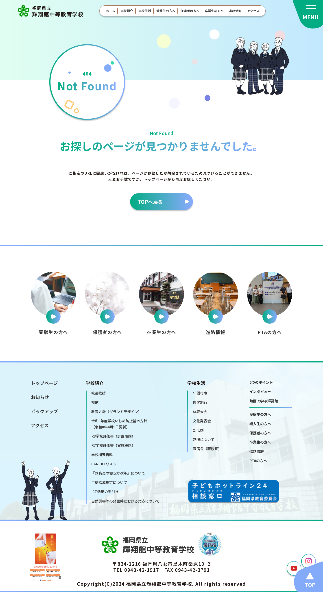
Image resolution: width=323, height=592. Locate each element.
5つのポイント (261, 382)
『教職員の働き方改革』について (118, 473)
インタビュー (260, 391)
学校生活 (144, 11)
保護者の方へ (190, 11)
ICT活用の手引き (105, 491)
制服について (203, 439)
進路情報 (235, 11)
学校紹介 (126, 11)
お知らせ (40, 397)
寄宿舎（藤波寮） (207, 448)
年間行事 (200, 393)
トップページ (44, 383)
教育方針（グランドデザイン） (116, 411)
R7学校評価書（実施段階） (113, 445)
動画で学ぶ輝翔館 (263, 400)
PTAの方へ (258, 460)
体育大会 (200, 411)
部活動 (198, 430)
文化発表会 (202, 420)
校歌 (94, 402)
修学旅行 (200, 402)
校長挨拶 (98, 393)
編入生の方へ (260, 423)
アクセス (253, 11)
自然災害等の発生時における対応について (125, 501)
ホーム (110, 11)
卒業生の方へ (214, 11)
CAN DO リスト (103, 463)
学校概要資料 (102, 454)
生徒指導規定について (109, 482)
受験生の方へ (165, 11)
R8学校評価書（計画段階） (113, 436)
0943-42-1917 (141, 569)
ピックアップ (44, 411)
